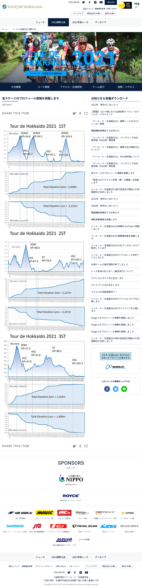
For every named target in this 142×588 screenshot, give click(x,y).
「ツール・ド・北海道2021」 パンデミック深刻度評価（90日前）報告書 (114, 165)
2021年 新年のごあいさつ (104, 198)
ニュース (40, 22)
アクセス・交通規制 (71, 87)
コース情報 (43, 87)
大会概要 (16, 87)
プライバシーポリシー (44, 566)
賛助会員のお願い (94, 13)
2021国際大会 (58, 22)
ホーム (4, 29)
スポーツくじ (74, 566)
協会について (88, 8)
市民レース (80, 557)
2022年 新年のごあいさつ (104, 104)
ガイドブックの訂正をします (105, 284)
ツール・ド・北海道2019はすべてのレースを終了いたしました (115, 256)
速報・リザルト (126, 87)
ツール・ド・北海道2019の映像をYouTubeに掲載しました (115, 228)
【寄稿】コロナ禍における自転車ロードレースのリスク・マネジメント (115, 113)
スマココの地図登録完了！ (104, 291)
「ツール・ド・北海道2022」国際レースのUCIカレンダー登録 (115, 122)
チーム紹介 (98, 87)
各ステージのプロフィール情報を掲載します (113, 173)
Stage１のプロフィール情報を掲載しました (112, 317)
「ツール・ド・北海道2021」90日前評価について (115, 156)
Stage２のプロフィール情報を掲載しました (112, 324)
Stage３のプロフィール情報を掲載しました (112, 331)
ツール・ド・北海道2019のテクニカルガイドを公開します (115, 300)
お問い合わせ (111, 8)
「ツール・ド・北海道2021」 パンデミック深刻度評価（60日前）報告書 (114, 139)
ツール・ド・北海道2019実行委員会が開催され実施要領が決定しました (115, 340)
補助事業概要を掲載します (104, 219)
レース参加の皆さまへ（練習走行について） (112, 271)
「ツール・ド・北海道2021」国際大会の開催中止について (115, 148)
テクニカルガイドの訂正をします (107, 278)
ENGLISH (110, 2)
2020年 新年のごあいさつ (104, 205)
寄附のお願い (110, 13)
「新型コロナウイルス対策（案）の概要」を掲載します (115, 181)
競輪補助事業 (100, 8)
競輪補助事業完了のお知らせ (105, 130)
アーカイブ (100, 22)
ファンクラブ (78, 13)
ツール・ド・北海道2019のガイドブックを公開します (115, 310)
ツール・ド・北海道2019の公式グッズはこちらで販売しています (115, 247)
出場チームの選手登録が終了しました (109, 264)
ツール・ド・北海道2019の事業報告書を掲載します (115, 237)
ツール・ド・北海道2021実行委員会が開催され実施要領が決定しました (115, 191)
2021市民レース (80, 22)
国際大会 (58, 557)
